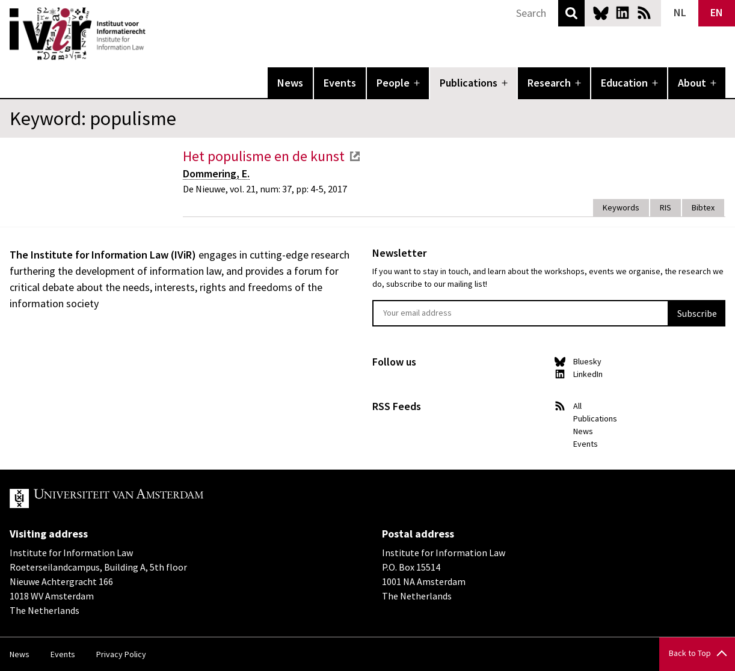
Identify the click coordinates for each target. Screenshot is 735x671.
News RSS (644, 12)
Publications (468, 83)
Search (571, 13)
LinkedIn (622, 12)
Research (549, 83)
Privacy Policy (121, 654)
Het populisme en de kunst (264, 156)
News (290, 83)
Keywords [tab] (621, 207)
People (393, 83)
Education (624, 83)
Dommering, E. (216, 173)
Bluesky (600, 12)
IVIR (154, 33)
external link (355, 156)
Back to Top (690, 653)
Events (340, 83)
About (692, 83)
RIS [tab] (665, 207)
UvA (149, 498)
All (577, 405)
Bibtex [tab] (703, 207)
